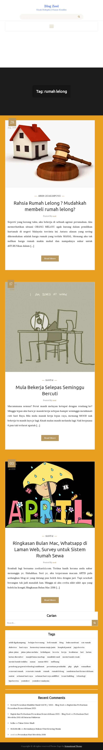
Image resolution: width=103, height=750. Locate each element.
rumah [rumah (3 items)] (46, 671)
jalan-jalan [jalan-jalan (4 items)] (13, 652)
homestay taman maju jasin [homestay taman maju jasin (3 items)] (42, 647)
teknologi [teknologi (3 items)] (81, 676)
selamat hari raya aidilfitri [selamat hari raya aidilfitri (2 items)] (47, 676)
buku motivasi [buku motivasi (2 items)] (72, 642)
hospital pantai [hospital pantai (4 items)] (64, 647)
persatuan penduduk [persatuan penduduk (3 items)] (56, 666)
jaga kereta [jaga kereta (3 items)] (79, 647)
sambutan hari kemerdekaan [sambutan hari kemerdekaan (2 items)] (80, 671)
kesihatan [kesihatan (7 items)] (73, 652)
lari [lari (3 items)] (81, 652)
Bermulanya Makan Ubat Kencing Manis (42, 729)
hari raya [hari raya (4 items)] (23, 647)
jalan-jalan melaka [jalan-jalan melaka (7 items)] (29, 652)
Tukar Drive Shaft (26, 723)
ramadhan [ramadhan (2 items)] (86, 666)
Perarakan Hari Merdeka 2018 (32, 734)
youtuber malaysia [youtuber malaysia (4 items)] (40, 681)
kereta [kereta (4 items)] (56, 652)
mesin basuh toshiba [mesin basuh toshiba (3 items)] (18, 661)
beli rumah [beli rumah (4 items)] (52, 642)
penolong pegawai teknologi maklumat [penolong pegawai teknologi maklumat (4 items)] (26, 666)
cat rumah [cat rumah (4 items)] (86, 642)
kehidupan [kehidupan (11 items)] (45, 652)
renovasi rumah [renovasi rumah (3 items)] (16, 671)
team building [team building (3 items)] (68, 676)
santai (49, 380)
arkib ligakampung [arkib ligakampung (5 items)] (17, 642)
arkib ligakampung (49, 195)
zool (54, 216)
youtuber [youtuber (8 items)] (25, 681)
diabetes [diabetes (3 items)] (13, 647)
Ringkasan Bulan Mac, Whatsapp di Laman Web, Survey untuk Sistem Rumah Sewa (50, 549)
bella (12, 723)
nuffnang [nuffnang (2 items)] (55, 661)
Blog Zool (51, 6)
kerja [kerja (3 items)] (64, 652)
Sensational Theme (73, 746)
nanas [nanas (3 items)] (32, 661)
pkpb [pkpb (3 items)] (76, 666)
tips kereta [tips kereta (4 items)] (14, 681)
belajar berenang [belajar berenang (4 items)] (36, 642)
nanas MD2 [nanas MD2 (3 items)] (43, 661)
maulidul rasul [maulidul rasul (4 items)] (53, 657)
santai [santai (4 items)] (11, 676)
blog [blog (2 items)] (61, 642)
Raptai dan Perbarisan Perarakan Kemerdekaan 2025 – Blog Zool (40, 714)
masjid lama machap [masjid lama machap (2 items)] (35, 657)
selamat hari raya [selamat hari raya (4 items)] (25, 676)
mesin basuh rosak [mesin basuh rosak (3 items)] (71, 657)
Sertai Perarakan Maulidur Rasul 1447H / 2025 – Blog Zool (37, 705)
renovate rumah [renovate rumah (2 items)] (33, 671)
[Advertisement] (51, 49)
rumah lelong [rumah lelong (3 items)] (58, 671)
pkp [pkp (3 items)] (70, 666)
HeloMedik (15, 729)
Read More (50, 258)
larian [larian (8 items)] (88, 652)
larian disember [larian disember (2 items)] (16, 657)
